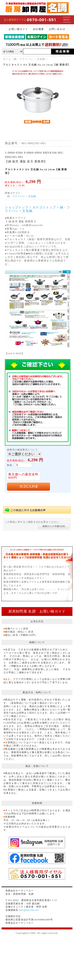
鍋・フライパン (23, 59)
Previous (12, 105)
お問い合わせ (57, 29)
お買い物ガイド (18, 29)
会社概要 (38, 29)
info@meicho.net (29, 910)
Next (63, 105)
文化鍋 (41, 59)
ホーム (7, 59)
